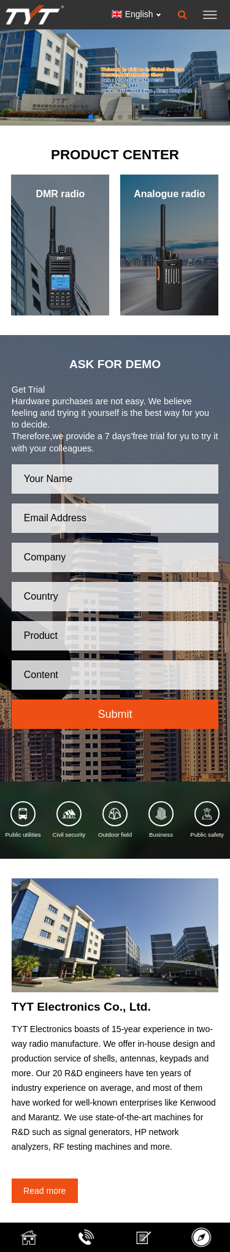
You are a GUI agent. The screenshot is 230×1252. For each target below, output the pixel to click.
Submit (115, 714)
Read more (44, 1191)
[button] (90, 117)
